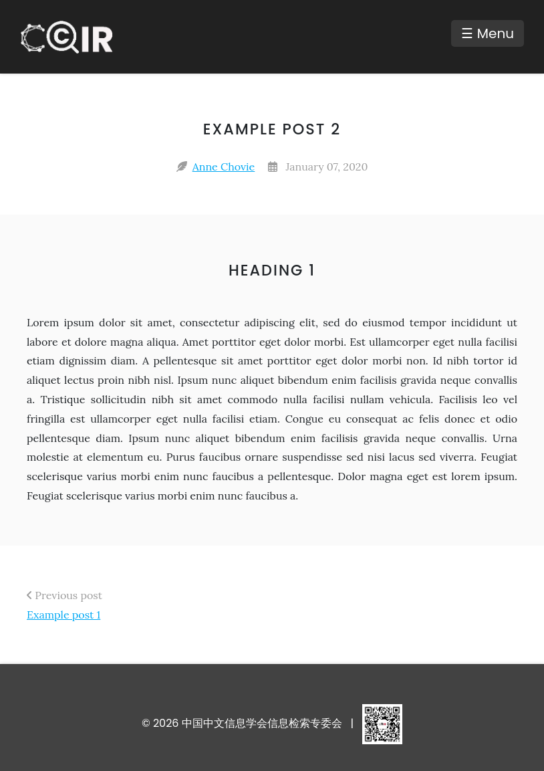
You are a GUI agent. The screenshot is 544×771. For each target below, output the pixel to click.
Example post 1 (63, 614)
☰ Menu (487, 33)
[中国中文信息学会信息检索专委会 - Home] (73, 36)
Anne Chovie (223, 166)
